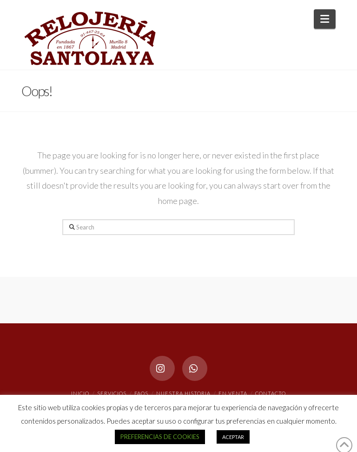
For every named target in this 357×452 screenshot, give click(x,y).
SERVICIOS (111, 393)
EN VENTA (232, 393)
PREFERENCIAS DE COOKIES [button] (159, 436)
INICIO (80, 393)
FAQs (141, 393)
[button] (325, 19)
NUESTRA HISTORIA (183, 393)
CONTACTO (270, 393)
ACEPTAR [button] (233, 437)
